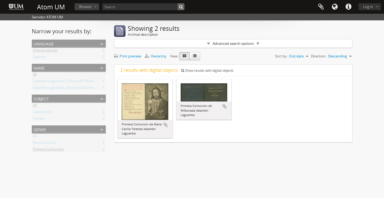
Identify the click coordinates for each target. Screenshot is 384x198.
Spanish (39, 57)
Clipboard (321, 7)
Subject (41, 98)
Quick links (348, 7)
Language (335, 7)
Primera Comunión (48, 150)
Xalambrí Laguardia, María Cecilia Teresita (66, 88)
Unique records (45, 51)
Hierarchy (156, 56)
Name (39, 67)
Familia (38, 119)
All (35, 75)
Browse (85, 6)
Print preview (127, 56)
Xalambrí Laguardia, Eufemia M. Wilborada (67, 81)
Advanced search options (233, 43)
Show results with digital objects (207, 70)
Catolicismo (42, 112)
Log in (368, 6)
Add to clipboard (165, 125)
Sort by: (281, 56)
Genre (39, 129)
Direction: (318, 56)
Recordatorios (44, 143)
